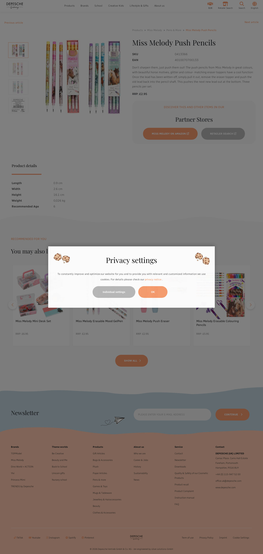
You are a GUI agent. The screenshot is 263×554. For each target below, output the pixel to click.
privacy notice (153, 279)
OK (153, 292)
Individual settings (114, 292)
